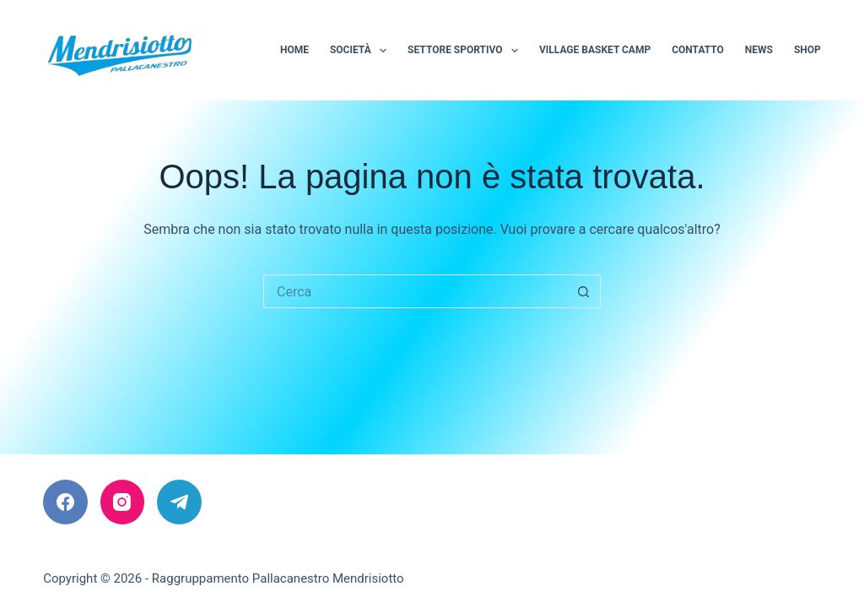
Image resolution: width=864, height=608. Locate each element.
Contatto (698, 50)
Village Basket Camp (595, 50)
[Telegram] (179, 502)
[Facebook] (65, 502)
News (759, 50)
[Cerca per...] (415, 291)
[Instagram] (122, 502)
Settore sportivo (466, 51)
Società (361, 51)
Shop (807, 50)
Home (294, 50)
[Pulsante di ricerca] (584, 291)
